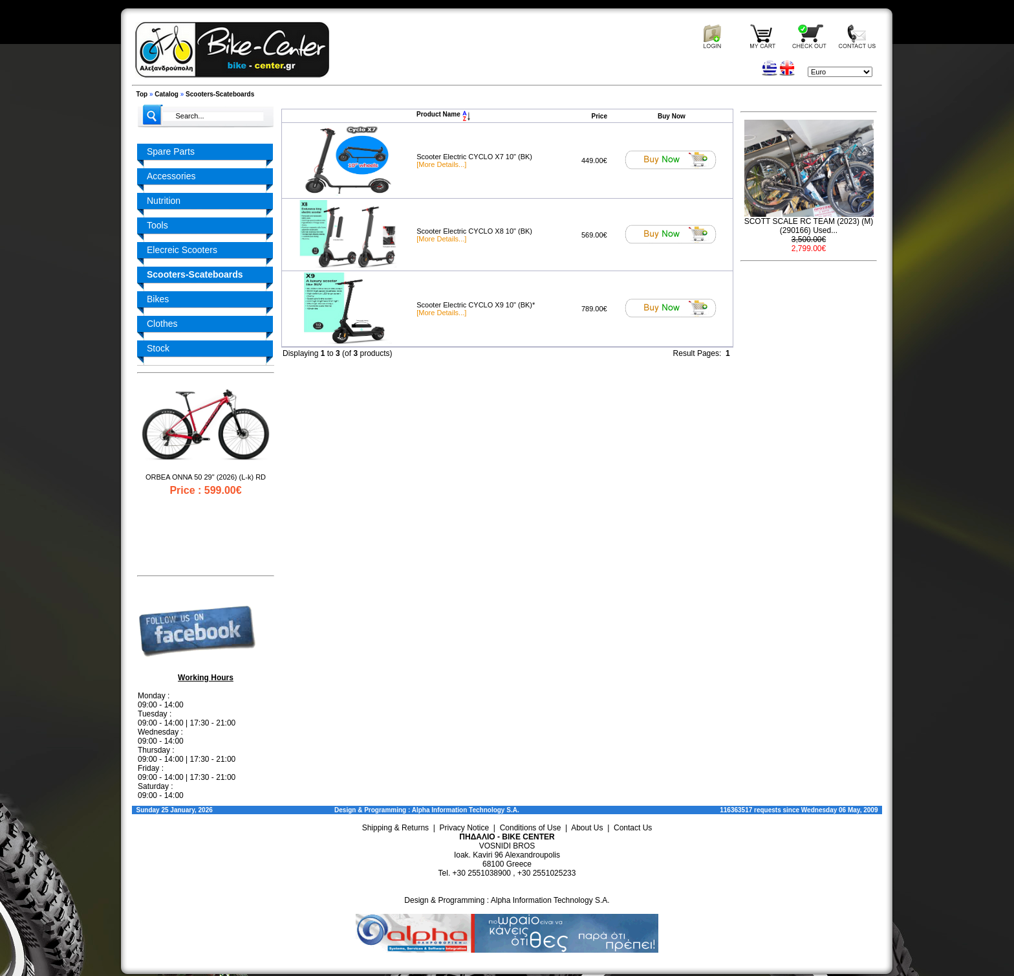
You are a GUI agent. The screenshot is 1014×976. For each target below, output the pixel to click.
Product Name (443, 114)
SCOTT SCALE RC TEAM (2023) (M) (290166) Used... (809, 226)
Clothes (162, 323)
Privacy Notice (465, 827)
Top (142, 94)
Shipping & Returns (395, 827)
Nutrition (163, 200)
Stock (158, 348)
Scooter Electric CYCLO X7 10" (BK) (474, 157)
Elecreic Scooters (182, 250)
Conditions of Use (530, 827)
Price (599, 116)
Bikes (158, 299)
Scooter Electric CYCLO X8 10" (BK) (474, 231)
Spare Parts (171, 151)
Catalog (166, 94)
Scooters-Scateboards (220, 94)
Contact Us (633, 827)
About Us (587, 827)
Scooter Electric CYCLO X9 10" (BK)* (475, 305)
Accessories (171, 176)
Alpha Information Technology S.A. (465, 810)
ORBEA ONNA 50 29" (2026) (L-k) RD (206, 477)
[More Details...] (441, 164)
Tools (157, 225)
